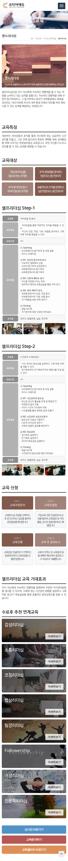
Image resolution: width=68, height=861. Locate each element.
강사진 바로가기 (33, 829)
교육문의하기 (34, 839)
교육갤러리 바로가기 (34, 849)
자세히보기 (54, 636)
